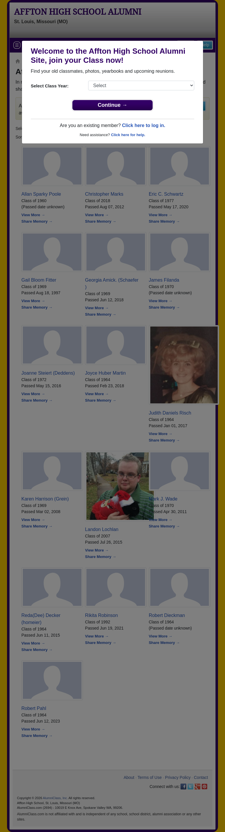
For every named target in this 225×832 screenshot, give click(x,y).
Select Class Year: (50, 85)
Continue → (112, 105)
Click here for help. (128, 135)
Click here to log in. (143, 125)
